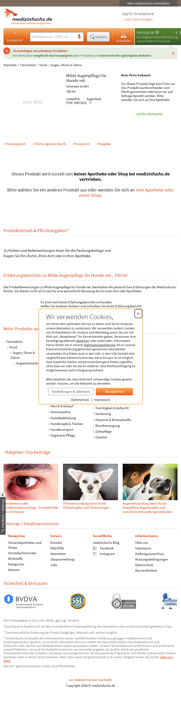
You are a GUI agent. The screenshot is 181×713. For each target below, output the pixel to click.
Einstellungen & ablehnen (71, 391)
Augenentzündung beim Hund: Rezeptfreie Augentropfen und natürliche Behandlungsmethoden (147, 507)
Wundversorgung (107, 425)
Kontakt (56, 542)
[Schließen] (173, 53)
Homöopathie (60, 412)
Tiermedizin (28, 65)
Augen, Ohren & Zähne (66, 65)
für (104, 75)
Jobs (53, 565)
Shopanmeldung (62, 559)
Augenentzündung (29, 363)
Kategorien (15, 36)
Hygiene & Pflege (62, 435)
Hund (43, 65)
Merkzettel (146, 32)
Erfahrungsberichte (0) (50, 144)
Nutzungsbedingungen (151, 559)
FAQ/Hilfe (57, 548)
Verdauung (103, 414)
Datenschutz (80, 399)
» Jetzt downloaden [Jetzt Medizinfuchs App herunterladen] (137, 19)
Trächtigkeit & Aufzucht (112, 408)
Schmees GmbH (77, 86)
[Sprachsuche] (79, 37)
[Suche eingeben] (52, 36)
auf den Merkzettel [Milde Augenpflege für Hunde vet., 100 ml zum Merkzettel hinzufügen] (149, 114)
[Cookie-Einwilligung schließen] (138, 313)
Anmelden (123, 37)
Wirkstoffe (15, 558)
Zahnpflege (103, 431)
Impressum (102, 399)
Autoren (14, 569)
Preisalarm (82, 144)
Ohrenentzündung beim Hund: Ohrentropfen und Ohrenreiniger (86, 505)
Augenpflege (88, 75)
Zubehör (101, 437)
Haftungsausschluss (149, 553)
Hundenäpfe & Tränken (66, 423)
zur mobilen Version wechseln (90, 680)
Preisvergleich (15, 144)
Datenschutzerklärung (99, 345)
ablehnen (82, 341)
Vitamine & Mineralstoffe (113, 419)
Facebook (103, 548)
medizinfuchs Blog (106, 542)
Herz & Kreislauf (61, 406)
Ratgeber (104, 144)
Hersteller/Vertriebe (22, 553)
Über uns (141, 542)
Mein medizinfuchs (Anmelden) (148, 3)
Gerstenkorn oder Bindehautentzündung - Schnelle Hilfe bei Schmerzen (30, 507)
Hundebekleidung (63, 417)
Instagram (104, 553)
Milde (71, 75)
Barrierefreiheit (146, 570)
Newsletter (58, 553)
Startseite (10, 65)
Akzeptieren (114, 391)
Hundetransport (61, 429)
